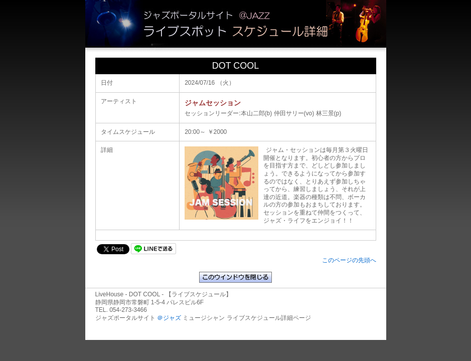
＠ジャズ (169, 317)
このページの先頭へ (349, 260)
